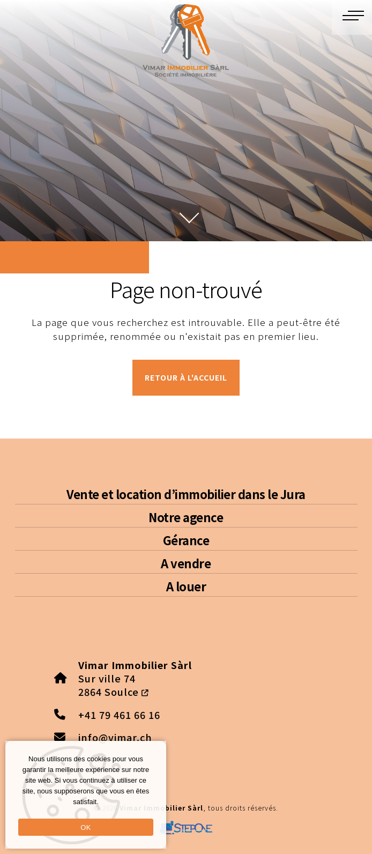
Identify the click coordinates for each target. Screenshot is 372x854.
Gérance (186, 539)
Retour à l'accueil (186, 377)
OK (85, 827)
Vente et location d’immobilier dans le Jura (186, 493)
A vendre (186, 562)
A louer (186, 586)
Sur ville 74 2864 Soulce (135, 678)
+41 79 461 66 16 (119, 715)
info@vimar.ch (115, 737)
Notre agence (185, 516)
